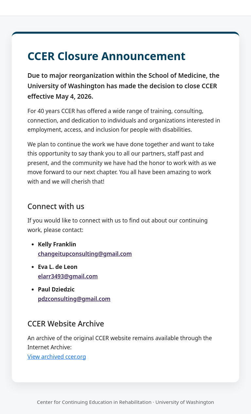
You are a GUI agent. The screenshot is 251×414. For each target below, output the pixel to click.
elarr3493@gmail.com (68, 276)
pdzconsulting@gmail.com (74, 299)
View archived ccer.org (56, 356)
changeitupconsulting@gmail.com (85, 253)
